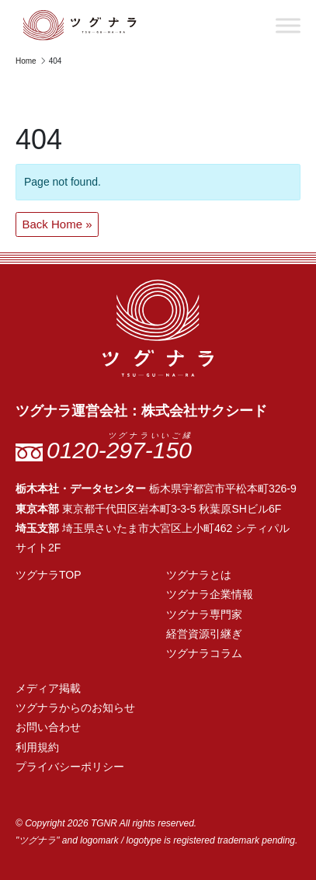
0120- (119, 450)
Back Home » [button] (57, 224)
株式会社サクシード (204, 411)
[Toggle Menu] (288, 25)
